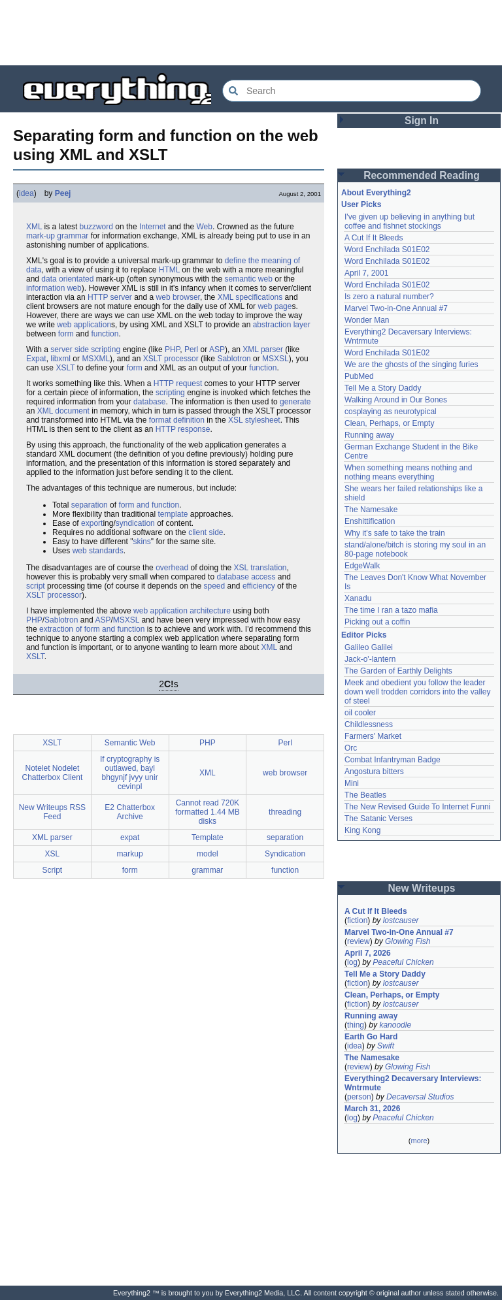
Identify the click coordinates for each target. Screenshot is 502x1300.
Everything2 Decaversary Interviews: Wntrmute (412, 1083)
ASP (217, 349)
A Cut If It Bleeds (373, 237)
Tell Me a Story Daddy (382, 388)
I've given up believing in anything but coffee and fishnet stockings (409, 221)
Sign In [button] (422, 120)
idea (26, 193)
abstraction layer (281, 324)
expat (129, 837)
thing (355, 1025)
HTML (169, 269)
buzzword (96, 226)
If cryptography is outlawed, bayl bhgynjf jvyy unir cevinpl (129, 773)
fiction (357, 920)
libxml (60, 358)
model (207, 853)
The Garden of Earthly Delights (398, 670)
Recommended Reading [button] (421, 175)
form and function (148, 505)
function (104, 333)
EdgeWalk (362, 565)
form (66, 333)
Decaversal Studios (420, 1096)
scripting (170, 392)
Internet (152, 226)
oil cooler (360, 712)
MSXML (96, 358)
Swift (385, 1045)
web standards (98, 550)
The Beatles (365, 795)
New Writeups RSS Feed (52, 812)
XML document (63, 410)
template (173, 514)
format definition (177, 420)
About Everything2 (376, 192)
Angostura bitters (374, 771)
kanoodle (395, 1025)
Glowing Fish (407, 941)
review (358, 941)
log (352, 962)
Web (204, 226)
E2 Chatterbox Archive (130, 812)
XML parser (263, 349)
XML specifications (250, 297)
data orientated (67, 279)
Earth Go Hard (370, 1036)
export (92, 523)
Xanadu (357, 598)
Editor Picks (363, 635)
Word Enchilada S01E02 (387, 249)
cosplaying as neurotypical (390, 411)
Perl (191, 349)
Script (52, 870)
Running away (369, 435)
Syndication (285, 853)
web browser (178, 297)
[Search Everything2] (351, 91)
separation (89, 505)
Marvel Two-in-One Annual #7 (396, 308)
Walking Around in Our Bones (395, 399)
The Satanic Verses (378, 818)
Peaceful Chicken (403, 962)
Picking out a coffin (377, 621)
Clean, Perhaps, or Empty (389, 423)
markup (130, 853)
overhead (172, 567)
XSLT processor (171, 358)
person (359, 1096)
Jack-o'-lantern (369, 659)
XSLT (65, 367)
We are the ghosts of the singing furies (411, 364)
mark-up (40, 235)
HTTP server (110, 297)
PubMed (359, 376)
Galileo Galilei (368, 647)
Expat (36, 358)
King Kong (362, 830)
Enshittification (369, 521)
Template (208, 837)
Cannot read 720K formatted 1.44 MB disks (207, 812)
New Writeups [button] (422, 888)
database (149, 401)
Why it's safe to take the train (394, 533)
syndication (135, 523)
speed (214, 586)
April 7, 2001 (366, 273)
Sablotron (233, 358)
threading (285, 812)
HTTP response (183, 429)
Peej (63, 193)
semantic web (249, 279)
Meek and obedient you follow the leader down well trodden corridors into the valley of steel (417, 692)
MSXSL (275, 358)
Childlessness (368, 724)
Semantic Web (130, 742)
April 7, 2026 (367, 953)
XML (34, 226)
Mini (351, 783)
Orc (350, 748)
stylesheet (262, 420)
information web (54, 288)
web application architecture (182, 610)
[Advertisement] (251, 32)
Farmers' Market (372, 736)
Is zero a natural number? (389, 296)
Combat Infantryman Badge (392, 759)
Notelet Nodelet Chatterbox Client (52, 773)
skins (141, 541)
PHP (172, 349)
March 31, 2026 (372, 1108)
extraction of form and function (91, 629)
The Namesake (370, 509)
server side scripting (85, 349)
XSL (235, 420)
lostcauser (401, 920)
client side (205, 532)
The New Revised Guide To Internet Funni (417, 806)
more (418, 1141)
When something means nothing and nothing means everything (408, 472)
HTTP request (178, 383)
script (35, 586)
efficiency (259, 586)
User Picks (361, 204)
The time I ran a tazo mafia (391, 610)
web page (275, 306)
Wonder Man (366, 320)
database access (245, 576)
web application (84, 324)
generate (295, 401)
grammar (72, 235)
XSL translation (260, 567)
